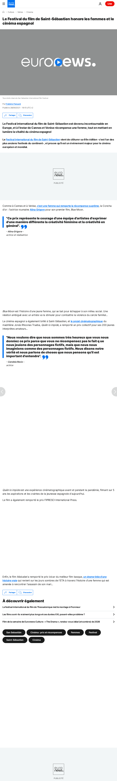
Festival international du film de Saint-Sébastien (33, 139)
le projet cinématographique (87, 321)
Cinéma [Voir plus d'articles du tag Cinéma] (36, 640)
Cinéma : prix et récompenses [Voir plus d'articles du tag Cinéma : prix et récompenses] (46, 632)
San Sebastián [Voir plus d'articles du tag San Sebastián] (13, 632)
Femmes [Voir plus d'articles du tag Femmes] (75, 632)
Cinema (29, 12)
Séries (20, 12)
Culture (11, 12)
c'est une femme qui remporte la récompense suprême (68, 205)
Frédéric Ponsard (13, 104)
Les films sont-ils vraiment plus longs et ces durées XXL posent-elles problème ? (43, 614)
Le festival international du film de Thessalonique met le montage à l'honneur (41, 607)
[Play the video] (58, 62)
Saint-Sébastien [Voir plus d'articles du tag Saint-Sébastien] (14, 640)
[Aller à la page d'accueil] (11, 3)
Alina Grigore (37, 209)
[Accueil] (3, 12)
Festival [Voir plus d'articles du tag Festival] (93, 632)
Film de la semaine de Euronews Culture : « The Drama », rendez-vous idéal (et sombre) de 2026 (51, 621)
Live (110, 3)
